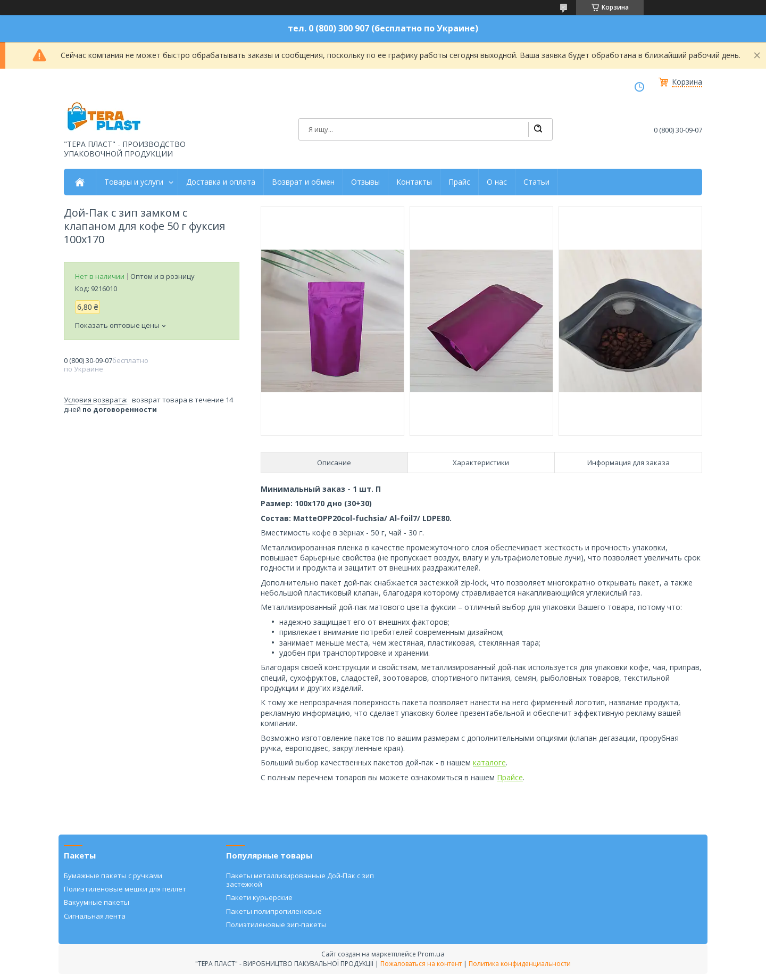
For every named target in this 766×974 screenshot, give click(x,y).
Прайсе (510, 777)
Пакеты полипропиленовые (274, 911)
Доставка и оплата (220, 182)
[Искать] (537, 129)
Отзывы (365, 182)
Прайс (459, 182)
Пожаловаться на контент (421, 963)
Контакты (414, 182)
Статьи (536, 182)
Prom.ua (431, 954)
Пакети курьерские (259, 897)
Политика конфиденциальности (520, 963)
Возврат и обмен (303, 182)
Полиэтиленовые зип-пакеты (276, 924)
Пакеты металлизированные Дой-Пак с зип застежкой (300, 880)
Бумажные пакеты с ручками (113, 875)
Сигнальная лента (95, 916)
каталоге (489, 762)
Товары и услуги (133, 182)
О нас (497, 182)
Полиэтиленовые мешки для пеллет (125, 889)
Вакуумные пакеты (96, 902)
